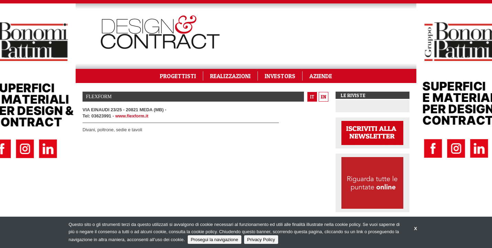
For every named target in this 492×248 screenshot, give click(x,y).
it (312, 97)
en (323, 97)
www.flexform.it (131, 115)
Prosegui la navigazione (214, 239)
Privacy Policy (261, 239)
